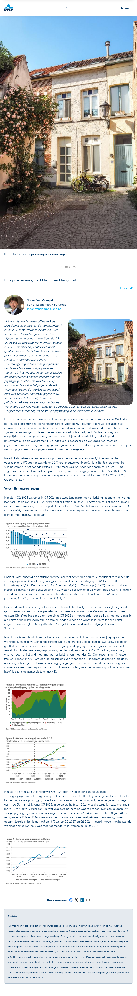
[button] (122, 8)
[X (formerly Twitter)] (76, 900)
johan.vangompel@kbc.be (44, 309)
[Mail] (88, 900)
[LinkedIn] (82, 900)
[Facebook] (70, 900)
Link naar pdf (124, 288)
